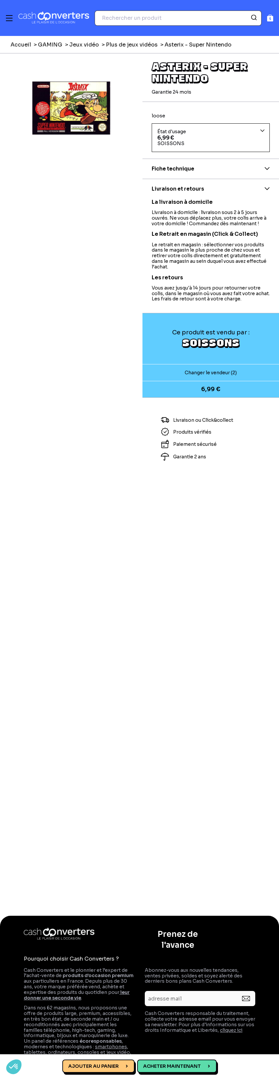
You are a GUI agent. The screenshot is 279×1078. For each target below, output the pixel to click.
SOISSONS (210, 342)
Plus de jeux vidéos (132, 44)
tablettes (35, 1052)
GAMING (50, 44)
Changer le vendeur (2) (211, 373)
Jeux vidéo (84, 44)
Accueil (21, 44)
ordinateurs (61, 1052)
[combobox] (178, 18)
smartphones (111, 1047)
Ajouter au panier (93, 1066)
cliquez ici (231, 1030)
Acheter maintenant (172, 1066)
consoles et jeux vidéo (104, 1052)
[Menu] (9, 18)
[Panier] (270, 18)
